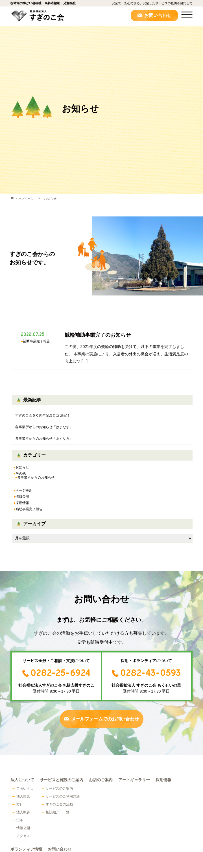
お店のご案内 (101, 780)
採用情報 (22, 503)
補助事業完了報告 (29, 509)
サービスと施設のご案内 (61, 780)
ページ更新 (24, 490)
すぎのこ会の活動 (59, 804)
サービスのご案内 (59, 788)
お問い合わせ (157, 15)
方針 (19, 804)
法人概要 (23, 812)
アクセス (23, 836)
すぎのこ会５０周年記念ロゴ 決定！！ (44, 415)
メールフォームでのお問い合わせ (105, 719)
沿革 (19, 820)
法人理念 (23, 796)
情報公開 (22, 497)
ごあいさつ (24, 788)
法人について (22, 780)
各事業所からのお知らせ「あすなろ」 (44, 439)
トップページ (24, 198)
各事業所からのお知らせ (35, 477)
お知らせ (50, 198)
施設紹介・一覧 (57, 812)
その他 (21, 474)
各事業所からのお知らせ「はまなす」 (44, 427)
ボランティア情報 (26, 849)
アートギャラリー (134, 780)
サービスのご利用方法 (63, 796)
